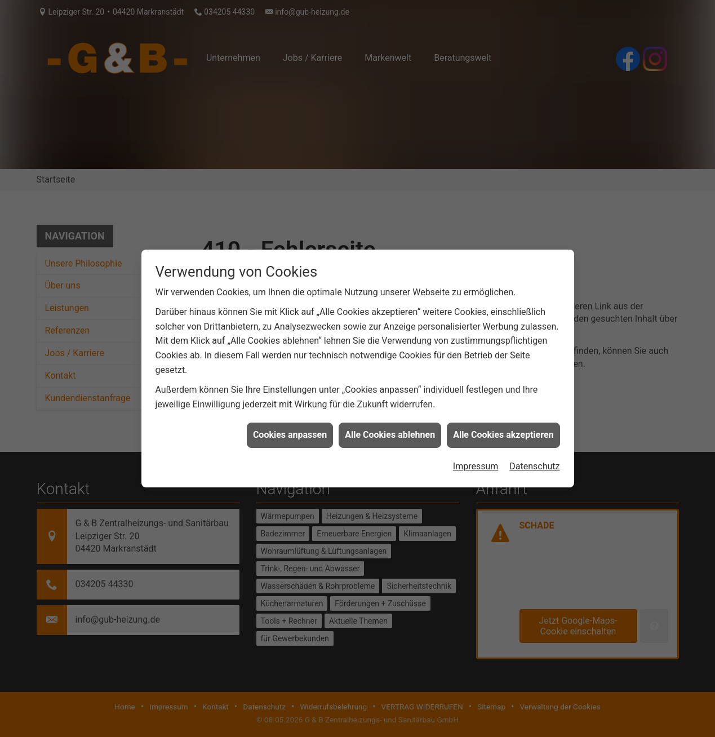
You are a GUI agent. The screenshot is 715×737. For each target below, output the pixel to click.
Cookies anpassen (290, 432)
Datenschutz (534, 463)
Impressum (476, 463)
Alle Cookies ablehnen (390, 432)
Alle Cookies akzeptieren (503, 432)
